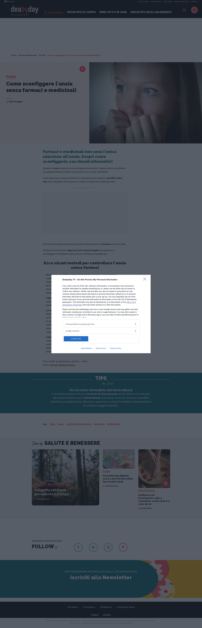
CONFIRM (76, 339)
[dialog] (101, 314)
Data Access (101, 348)
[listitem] (101, 324)
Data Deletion (86, 348)
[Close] (145, 279)
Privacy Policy (115, 348)
